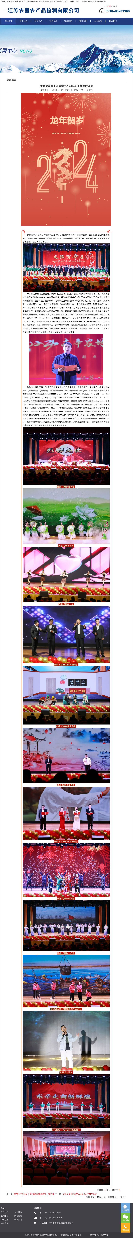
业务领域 (53, 21)
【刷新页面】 (90, 1197)
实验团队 (68, 21)
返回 (122, 1197)
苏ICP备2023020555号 (99, 1235)
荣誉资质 (83, 21)
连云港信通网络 (66, 1235)
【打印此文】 (113, 1197)
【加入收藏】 (101, 1197)
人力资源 (98, 21)
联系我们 (113, 21)
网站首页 (9, 21)
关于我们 (24, 21)
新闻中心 (38, 21)
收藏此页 (88, 90)
